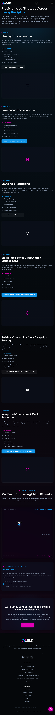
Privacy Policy (17, 711)
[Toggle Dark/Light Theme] (36, 3)
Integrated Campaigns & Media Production (27, 681)
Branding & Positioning (27, 672)
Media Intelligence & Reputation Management (27, 675)
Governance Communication (27, 669)
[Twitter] (27, 657)
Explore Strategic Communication (13, 67)
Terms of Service (27, 711)
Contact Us (27, 701)
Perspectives (27, 695)
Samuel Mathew (27, 692)
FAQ (27, 698)
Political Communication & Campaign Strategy (27, 678)
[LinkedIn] (23, 657)
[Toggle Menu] (51, 3)
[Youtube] (31, 657)
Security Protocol (36, 711)
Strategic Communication (27, 666)
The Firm (27, 689)
